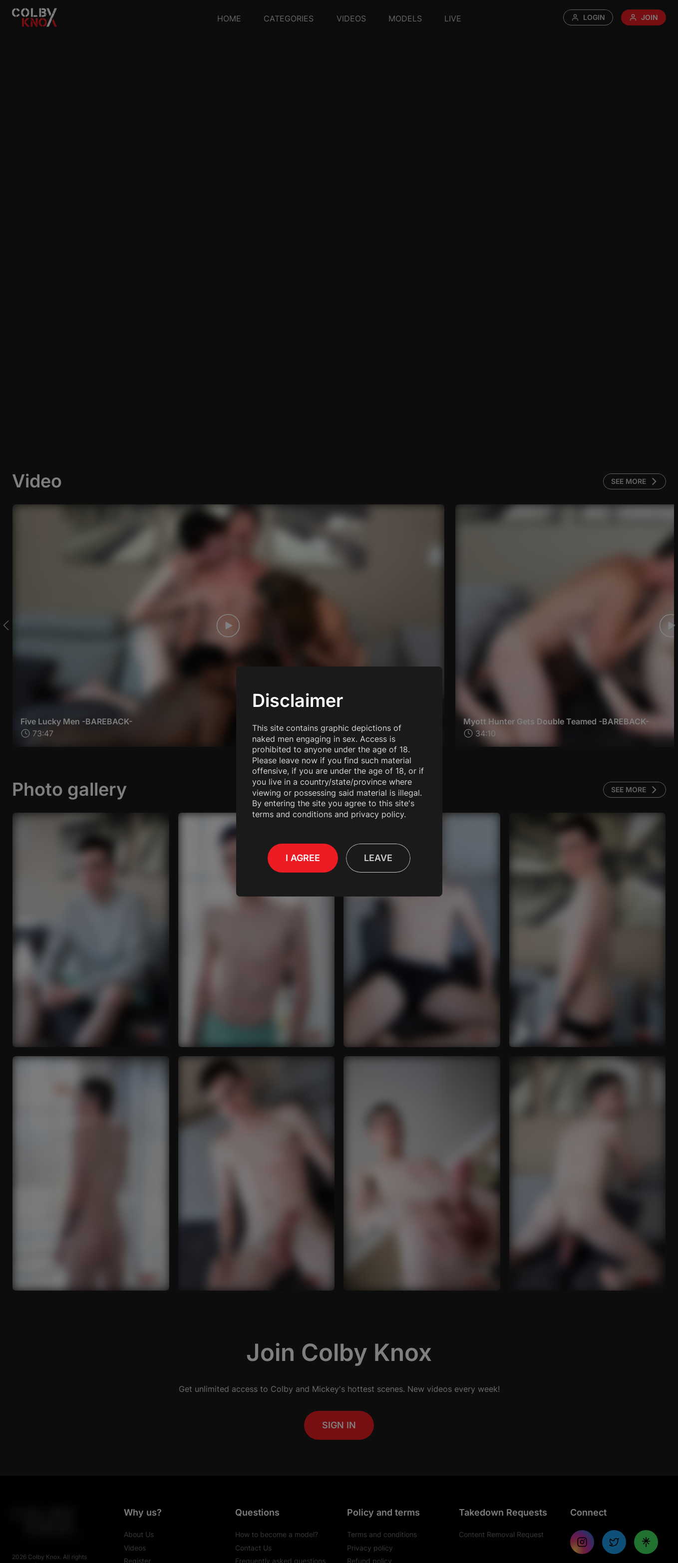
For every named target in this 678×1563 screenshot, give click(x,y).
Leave (378, 858)
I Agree (303, 858)
